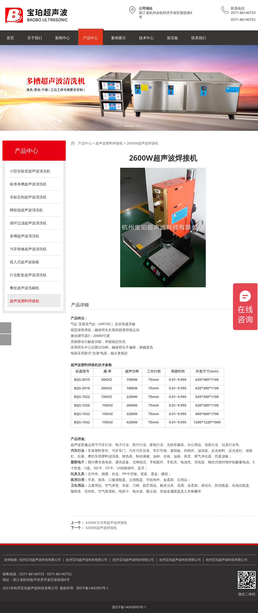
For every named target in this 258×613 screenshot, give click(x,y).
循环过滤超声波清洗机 (28, 222)
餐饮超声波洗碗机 (24, 287)
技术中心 (146, 37)
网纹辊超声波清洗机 (26, 209)
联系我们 (198, 37)
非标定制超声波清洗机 (28, 196)
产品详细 (80, 305)
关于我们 (34, 37)
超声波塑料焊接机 (24, 300)
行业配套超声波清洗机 (28, 274)
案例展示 (118, 37)
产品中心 (90, 37)
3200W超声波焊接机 (101, 527)
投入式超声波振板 (24, 261)
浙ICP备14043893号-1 (92, 588)
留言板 (172, 37)
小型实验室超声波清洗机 (30, 170)
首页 (10, 37)
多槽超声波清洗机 (24, 235)
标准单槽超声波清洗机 (28, 183)
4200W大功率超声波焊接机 (106, 522)
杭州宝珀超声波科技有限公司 (40, 559)
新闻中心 (62, 37)
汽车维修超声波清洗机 (28, 248)
